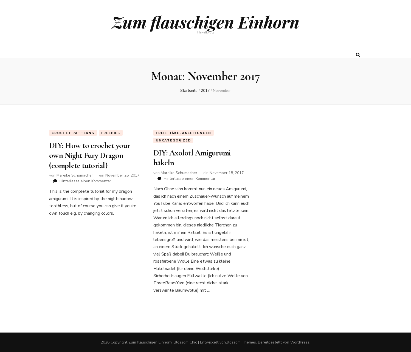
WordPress (299, 342)
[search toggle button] (358, 55)
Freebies (110, 133)
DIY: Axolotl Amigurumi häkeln (192, 158)
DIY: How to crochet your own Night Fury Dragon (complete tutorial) (89, 155)
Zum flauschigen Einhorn (205, 22)
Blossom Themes (241, 342)
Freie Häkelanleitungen (183, 133)
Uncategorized (173, 140)
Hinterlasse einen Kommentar (85, 181)
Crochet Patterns (73, 133)
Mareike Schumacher (75, 175)
